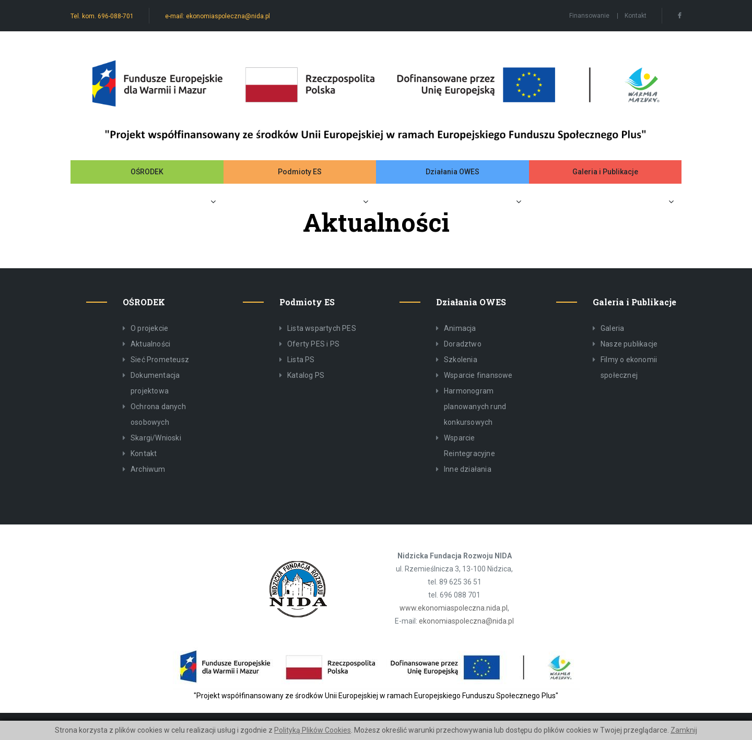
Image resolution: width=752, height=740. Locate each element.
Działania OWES (452, 172)
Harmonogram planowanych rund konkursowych (475, 406)
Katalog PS (305, 375)
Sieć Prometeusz (160, 359)
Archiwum (148, 469)
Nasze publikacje (629, 344)
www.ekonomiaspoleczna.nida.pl (454, 608)
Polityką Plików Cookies (312, 730)
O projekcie (149, 328)
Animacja (460, 328)
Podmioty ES (300, 172)
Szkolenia (460, 359)
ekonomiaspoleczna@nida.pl (466, 621)
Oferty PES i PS (313, 344)
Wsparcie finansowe (478, 375)
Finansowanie (589, 15)
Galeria (612, 328)
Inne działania (467, 469)
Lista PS (301, 359)
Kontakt (636, 15)
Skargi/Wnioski (156, 438)
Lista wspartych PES (321, 328)
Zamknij (684, 730)
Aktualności (150, 344)
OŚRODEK (147, 172)
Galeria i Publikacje (605, 172)
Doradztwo (462, 344)
